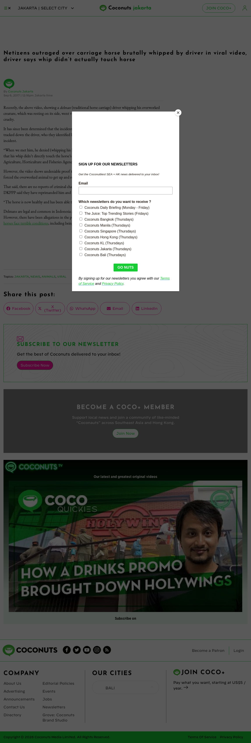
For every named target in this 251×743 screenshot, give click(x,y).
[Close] (178, 112)
